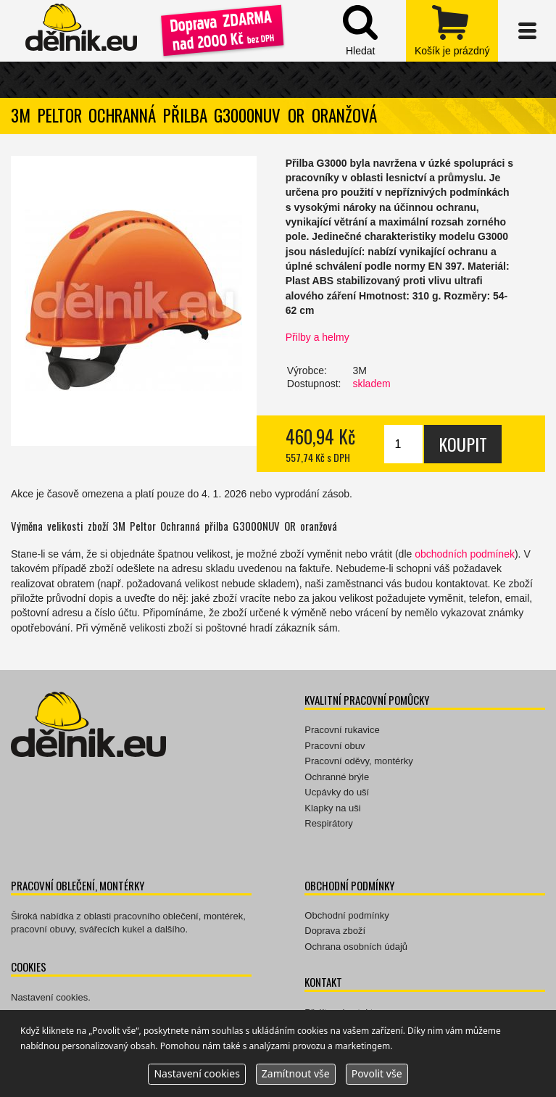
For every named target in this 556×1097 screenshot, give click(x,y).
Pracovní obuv (334, 745)
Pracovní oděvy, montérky (358, 761)
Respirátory (328, 823)
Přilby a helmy (317, 337)
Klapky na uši (332, 808)
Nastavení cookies (49, 997)
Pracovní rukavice (341, 729)
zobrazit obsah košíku (452, 31)
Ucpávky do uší (336, 792)
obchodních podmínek (465, 554)
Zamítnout (296, 1073)
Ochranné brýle (336, 776)
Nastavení (196, 1073)
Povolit (377, 1073)
